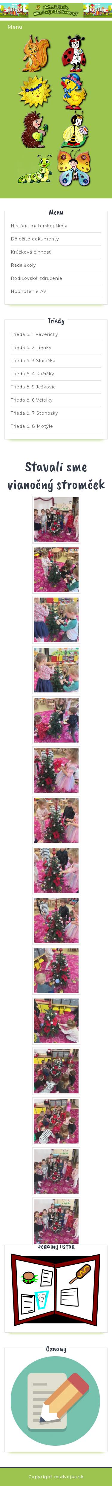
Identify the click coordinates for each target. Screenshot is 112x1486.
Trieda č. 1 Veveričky (36, 53)
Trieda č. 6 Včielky (75, 129)
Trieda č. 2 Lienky (75, 53)
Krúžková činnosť (31, 252)
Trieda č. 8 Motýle (75, 167)
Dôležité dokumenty (35, 239)
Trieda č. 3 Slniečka (36, 91)
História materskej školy (39, 226)
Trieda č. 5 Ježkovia (36, 129)
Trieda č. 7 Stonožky (36, 167)
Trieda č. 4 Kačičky (75, 91)
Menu (14, 27)
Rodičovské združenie (36, 278)
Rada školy (23, 265)
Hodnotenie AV (29, 291)
